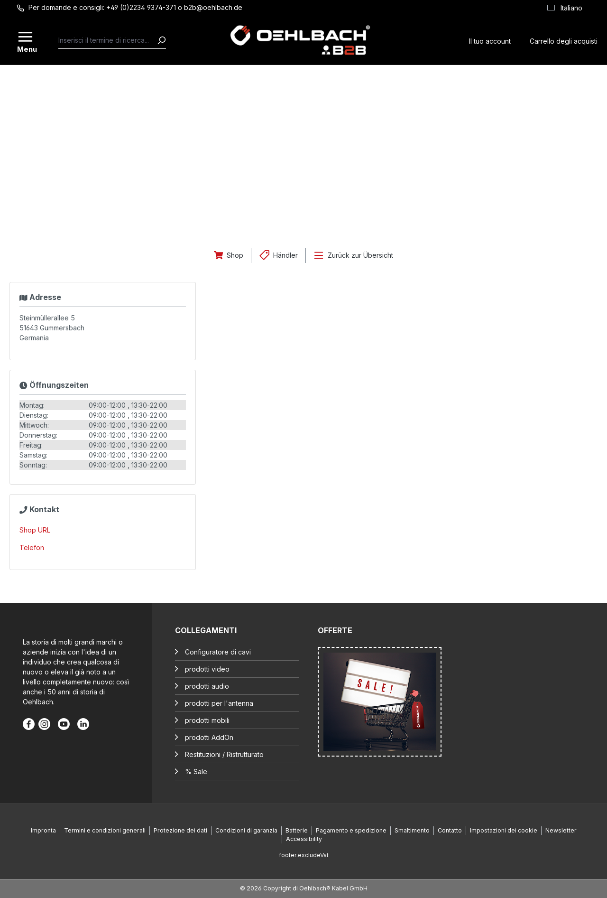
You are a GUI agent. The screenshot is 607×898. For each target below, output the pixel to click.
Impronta (43, 830)
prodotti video (207, 669)
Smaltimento (412, 830)
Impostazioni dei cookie (503, 830)
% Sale (196, 771)
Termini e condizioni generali (105, 830)
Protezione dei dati (180, 830)
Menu (26, 48)
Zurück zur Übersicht (360, 255)
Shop (235, 255)
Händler (285, 255)
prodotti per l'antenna (219, 703)
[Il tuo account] (490, 40)
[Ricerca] (161, 40)
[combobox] (107, 40)
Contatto (450, 830)
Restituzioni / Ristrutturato (224, 754)
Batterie (296, 830)
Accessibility (304, 838)
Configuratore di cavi (218, 652)
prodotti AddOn (209, 737)
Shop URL (34, 530)
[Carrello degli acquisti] (564, 40)
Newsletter (561, 830)
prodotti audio (207, 686)
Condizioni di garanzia (246, 830)
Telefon (31, 547)
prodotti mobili (207, 720)
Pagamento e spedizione (351, 830)
